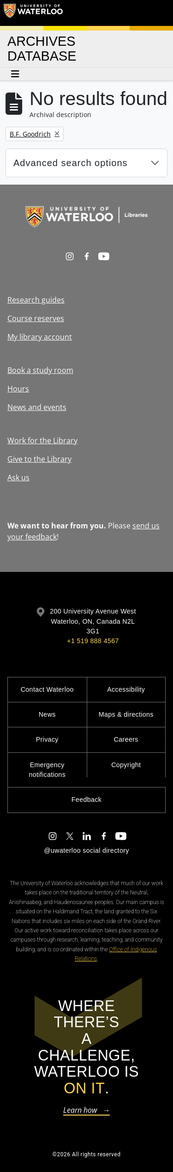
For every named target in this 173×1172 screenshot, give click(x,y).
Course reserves (35, 318)
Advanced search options (70, 163)
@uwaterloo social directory (86, 850)
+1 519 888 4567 (93, 641)
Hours (18, 389)
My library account (39, 337)
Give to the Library (39, 459)
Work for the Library (42, 440)
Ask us (18, 477)
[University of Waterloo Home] (33, 13)
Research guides (36, 300)
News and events (36, 407)
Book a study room (40, 370)
